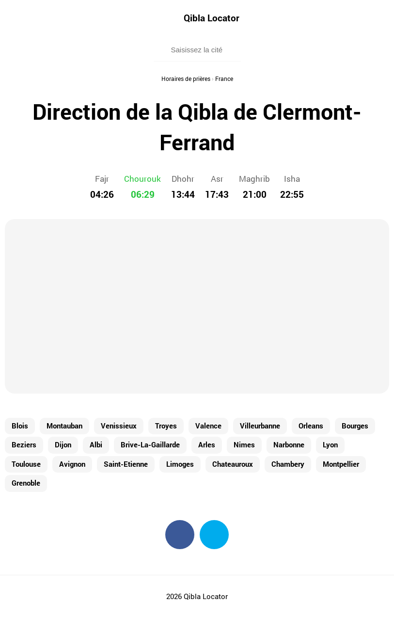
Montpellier (341, 464)
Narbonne (288, 444)
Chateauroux (232, 464)
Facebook (179, 534)
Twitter (214, 534)
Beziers (24, 444)
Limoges (180, 464)
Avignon (72, 464)
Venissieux (119, 425)
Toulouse (26, 464)
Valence (208, 425)
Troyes (166, 425)
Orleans (311, 425)
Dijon (63, 444)
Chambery (287, 464)
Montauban (64, 425)
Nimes (244, 444)
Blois (20, 425)
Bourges (355, 425)
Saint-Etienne (126, 464)
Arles (206, 444)
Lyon (330, 444)
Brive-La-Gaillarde (150, 444)
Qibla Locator (211, 18)
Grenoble (26, 483)
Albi (96, 444)
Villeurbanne (260, 425)
